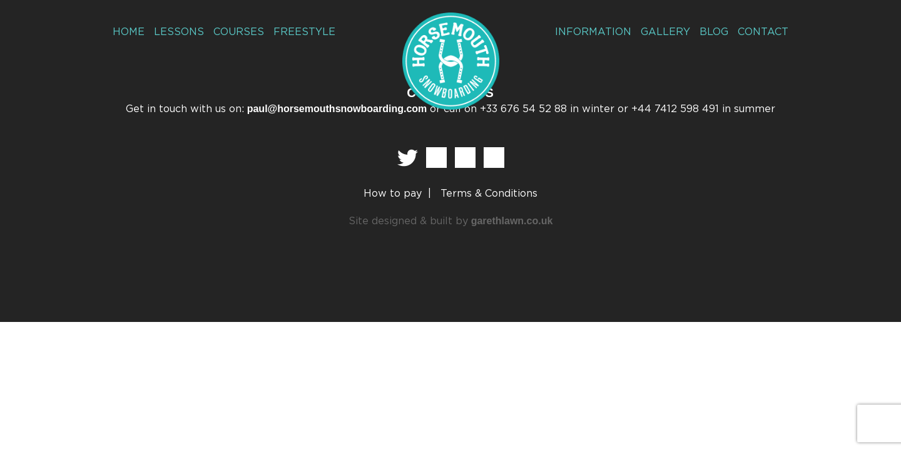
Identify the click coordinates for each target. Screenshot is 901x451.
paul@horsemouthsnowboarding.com (337, 108)
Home (128, 31)
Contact (764, 31)
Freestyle (297, 31)
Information (601, 31)
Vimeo (494, 157)
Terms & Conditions (488, 194)
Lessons (176, 31)
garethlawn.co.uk (512, 220)
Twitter (407, 157)
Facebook (436, 157)
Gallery (669, 31)
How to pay (393, 194)
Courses (233, 31)
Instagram (465, 157)
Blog (716, 31)
